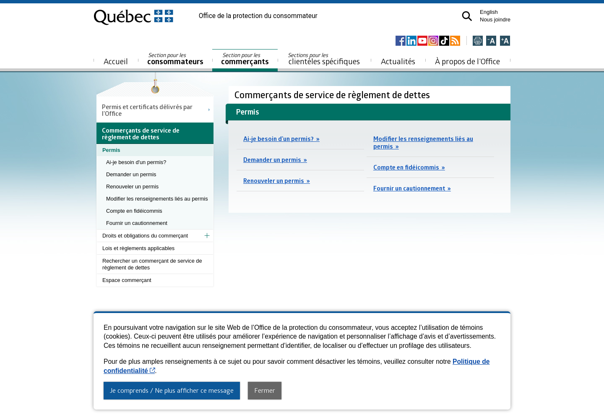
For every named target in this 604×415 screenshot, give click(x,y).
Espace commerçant (126, 280)
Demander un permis (131, 174)
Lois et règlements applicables (138, 248)
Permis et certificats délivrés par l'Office (147, 109)
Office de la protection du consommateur (258, 16)
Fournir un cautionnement (136, 223)
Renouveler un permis (132, 186)
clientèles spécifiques (324, 58)
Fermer (264, 390)
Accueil (116, 61)
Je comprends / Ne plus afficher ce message (172, 390)
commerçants (245, 59)
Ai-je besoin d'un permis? (136, 162)
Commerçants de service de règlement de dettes (333, 95)
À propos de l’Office (467, 61)
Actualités (398, 61)
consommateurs (175, 59)
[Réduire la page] (491, 41)
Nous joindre (495, 19)
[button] (467, 16)
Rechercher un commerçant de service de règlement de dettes (152, 264)
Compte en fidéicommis (134, 211)
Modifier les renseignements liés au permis (157, 199)
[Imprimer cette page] (478, 41)
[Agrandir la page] (505, 41)
